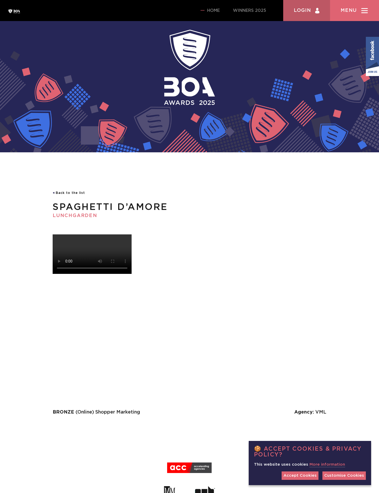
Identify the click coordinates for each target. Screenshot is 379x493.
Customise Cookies (344, 475)
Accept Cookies (300, 475)
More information (327, 464)
